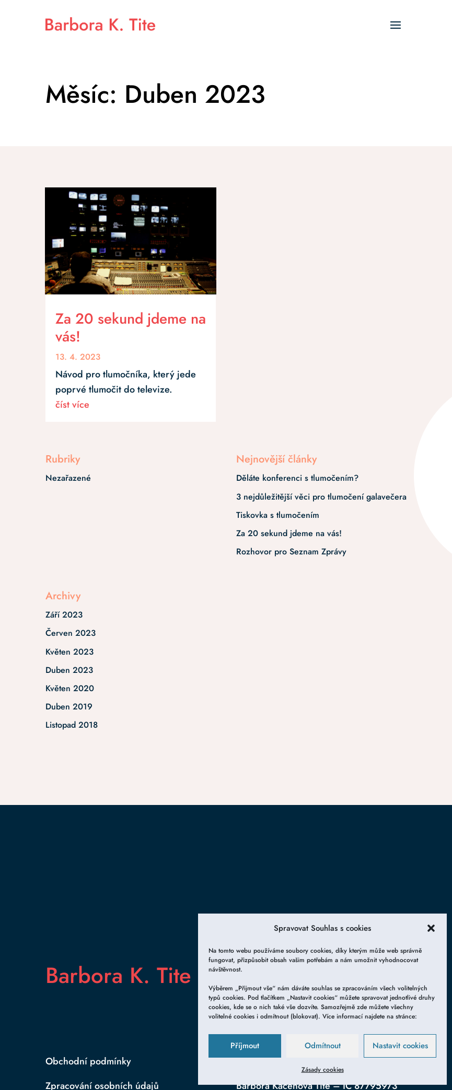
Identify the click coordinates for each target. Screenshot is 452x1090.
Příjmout (244, 1045)
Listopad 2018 (71, 725)
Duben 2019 (68, 707)
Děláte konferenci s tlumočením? (297, 478)
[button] (431, 928)
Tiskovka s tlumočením (277, 515)
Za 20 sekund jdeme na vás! (130, 327)
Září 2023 (64, 615)
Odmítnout (323, 1045)
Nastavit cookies (400, 1045)
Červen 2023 (70, 633)
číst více (72, 404)
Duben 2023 (69, 670)
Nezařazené (68, 478)
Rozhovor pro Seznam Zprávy (291, 552)
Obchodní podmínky (88, 1061)
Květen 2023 (69, 652)
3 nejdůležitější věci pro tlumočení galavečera (321, 497)
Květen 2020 (69, 688)
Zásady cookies (323, 1069)
